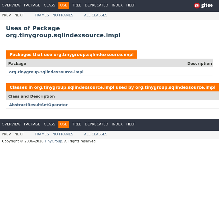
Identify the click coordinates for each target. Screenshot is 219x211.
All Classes (95, 15)
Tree (76, 5)
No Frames (63, 15)
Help (130, 5)
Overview (11, 5)
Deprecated (96, 5)
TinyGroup (53, 141)
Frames (42, 15)
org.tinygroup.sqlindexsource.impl (93, 54)
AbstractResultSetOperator (38, 105)
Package (32, 5)
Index (117, 5)
